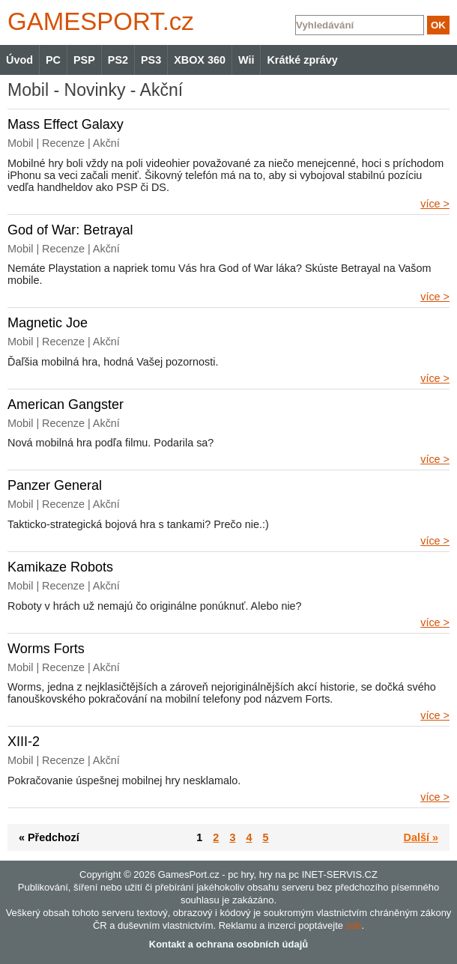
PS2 (118, 60)
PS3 (151, 60)
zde (354, 925)
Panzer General (54, 485)
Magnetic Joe (47, 322)
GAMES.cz (97, 21)
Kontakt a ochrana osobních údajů (228, 944)
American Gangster (65, 404)
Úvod (19, 60)
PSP (84, 60)
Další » (421, 837)
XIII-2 (23, 741)
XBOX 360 (200, 60)
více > (435, 204)
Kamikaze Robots (60, 567)
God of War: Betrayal (70, 229)
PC (53, 60)
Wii (246, 60)
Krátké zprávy (302, 60)
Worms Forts (46, 648)
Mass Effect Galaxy (65, 124)
